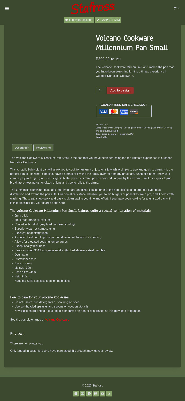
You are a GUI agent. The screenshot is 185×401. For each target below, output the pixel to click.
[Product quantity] (101, 90)
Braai (110, 128)
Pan (132, 134)
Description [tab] (22, 156)
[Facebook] (89, 393)
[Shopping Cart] (177, 9)
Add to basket (120, 90)
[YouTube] (102, 393)
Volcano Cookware (57, 328)
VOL (105, 137)
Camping (118, 128)
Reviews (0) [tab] (43, 156)
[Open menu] (6, 8)
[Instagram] (96, 393)
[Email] (82, 393)
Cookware (112, 134)
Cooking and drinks (133, 128)
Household (112, 131)
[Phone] (76, 393)
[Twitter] (109, 393)
